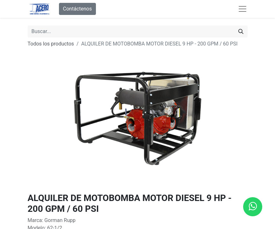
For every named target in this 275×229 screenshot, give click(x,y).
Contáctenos (77, 9)
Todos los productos (51, 44)
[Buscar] (241, 31)
